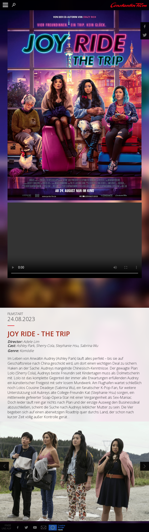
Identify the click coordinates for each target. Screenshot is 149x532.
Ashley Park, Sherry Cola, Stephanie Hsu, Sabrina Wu (57, 345)
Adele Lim (31, 341)
